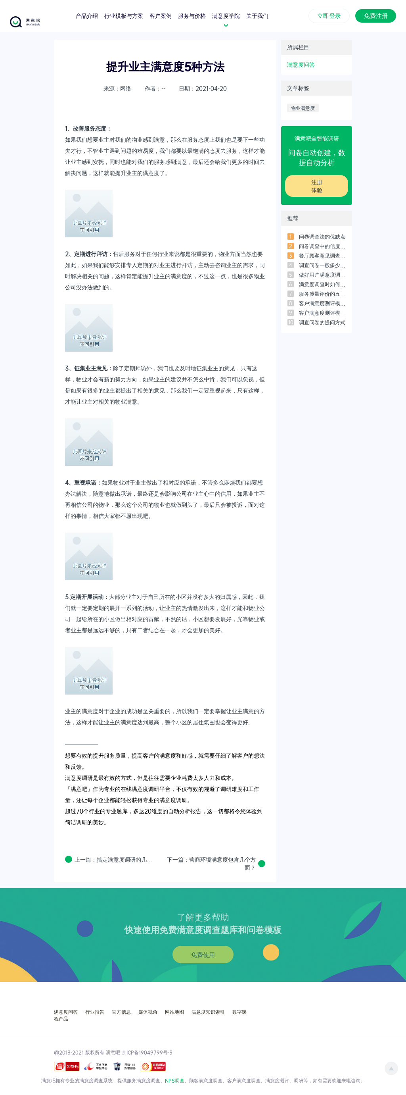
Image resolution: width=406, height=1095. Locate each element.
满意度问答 (301, 64)
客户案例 (160, 15)
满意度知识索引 (208, 1011)
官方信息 (121, 1011)
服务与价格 (192, 15)
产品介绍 (87, 15)
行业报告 (94, 1011)
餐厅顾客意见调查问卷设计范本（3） (322, 256)
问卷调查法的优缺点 (322, 237)
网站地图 (174, 1011)
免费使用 (203, 954)
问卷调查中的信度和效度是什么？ (322, 246)
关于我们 (257, 15)
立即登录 (329, 15)
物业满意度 (303, 108)
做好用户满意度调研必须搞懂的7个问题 (322, 275)
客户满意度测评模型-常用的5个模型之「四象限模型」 (322, 303)
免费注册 (376, 15)
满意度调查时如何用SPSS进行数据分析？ (322, 284)
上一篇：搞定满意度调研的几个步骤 (115, 860)
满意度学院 (226, 15)
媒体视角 (147, 1011)
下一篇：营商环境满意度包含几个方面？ (211, 863)
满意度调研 (79, 778)
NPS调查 (174, 1080)
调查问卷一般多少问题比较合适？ (322, 265)
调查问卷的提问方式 (322, 322)
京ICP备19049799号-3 (147, 1052)
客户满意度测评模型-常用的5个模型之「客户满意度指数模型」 (322, 313)
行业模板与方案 (123, 15)
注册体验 (316, 186)
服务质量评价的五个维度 (322, 294)
